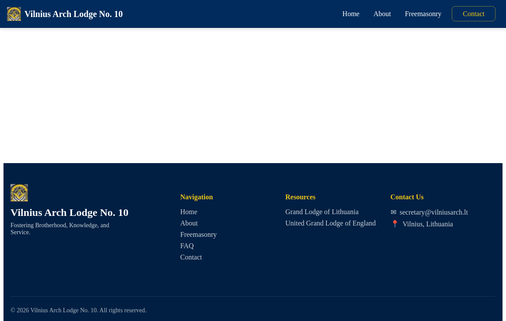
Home (351, 13)
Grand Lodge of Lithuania (322, 211)
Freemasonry (423, 13)
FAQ (187, 245)
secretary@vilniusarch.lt (429, 212)
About (382, 13)
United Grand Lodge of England (330, 223)
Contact (474, 13)
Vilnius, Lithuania (422, 224)
